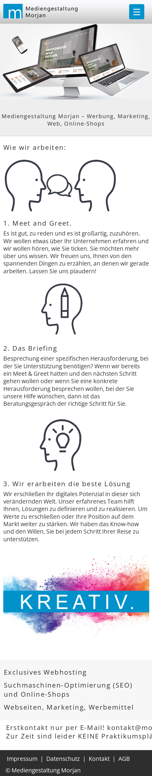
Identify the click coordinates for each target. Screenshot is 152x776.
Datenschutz (63, 759)
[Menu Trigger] (136, 11)
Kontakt (99, 759)
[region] (76, 602)
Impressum (22, 759)
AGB (124, 759)
